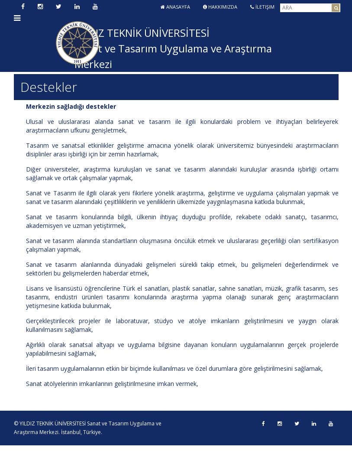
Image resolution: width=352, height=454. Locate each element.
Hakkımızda (220, 6)
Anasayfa (175, 6)
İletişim (262, 6)
